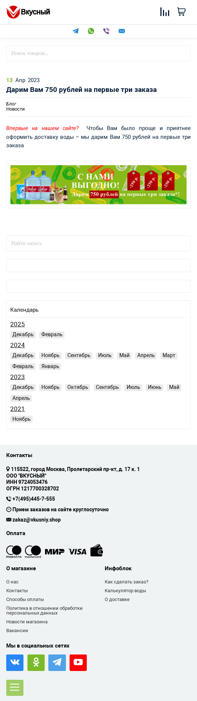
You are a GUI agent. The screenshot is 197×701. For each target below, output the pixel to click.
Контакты (17, 590)
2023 (17, 377)
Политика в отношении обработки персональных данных (44, 611)
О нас (12, 581)
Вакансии (17, 630)
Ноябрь (50, 355)
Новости (15, 107)
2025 (17, 324)
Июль (105, 355)
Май (124, 355)
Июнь (154, 387)
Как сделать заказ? (126, 581)
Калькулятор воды (125, 590)
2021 (17, 409)
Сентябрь (78, 355)
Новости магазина (27, 621)
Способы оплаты (25, 599)
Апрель (146, 355)
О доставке (117, 599)
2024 (17, 345)
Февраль (52, 334)
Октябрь (77, 387)
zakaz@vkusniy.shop (36, 520)
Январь (50, 366)
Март (169, 355)
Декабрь (23, 334)
